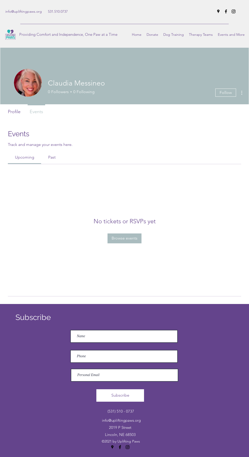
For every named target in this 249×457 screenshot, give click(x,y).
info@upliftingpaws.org (23, 11)
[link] (24, 157)
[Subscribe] (120, 395)
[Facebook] (225, 11)
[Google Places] (218, 11)
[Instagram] (233, 11)
